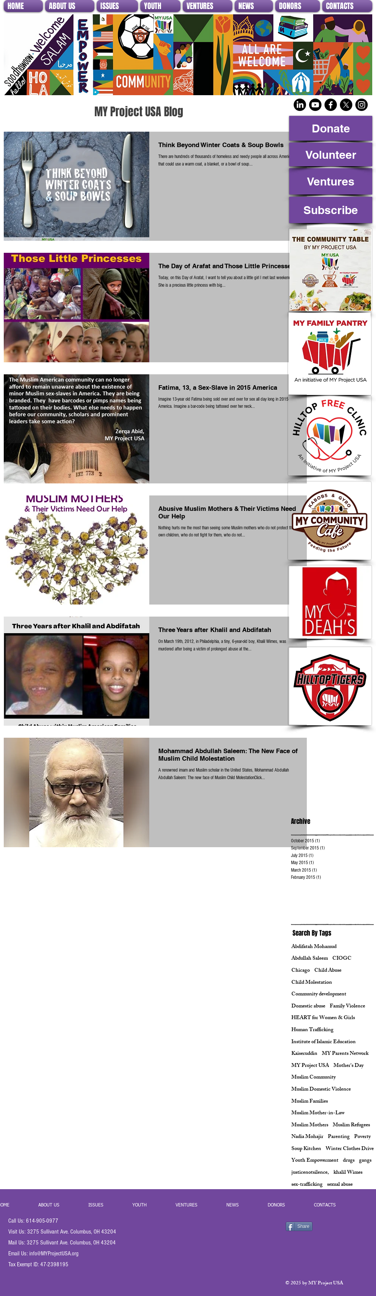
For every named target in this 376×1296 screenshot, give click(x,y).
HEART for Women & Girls (323, 1018)
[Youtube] (315, 105)
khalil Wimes (348, 1173)
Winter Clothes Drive (350, 1149)
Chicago (300, 971)
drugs (349, 1161)
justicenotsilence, (310, 1173)
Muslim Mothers (309, 1125)
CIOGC (342, 959)
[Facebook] (330, 105)
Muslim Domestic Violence (321, 1090)
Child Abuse (327, 971)
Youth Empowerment (314, 1161)
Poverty (362, 1137)
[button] (70, 6)
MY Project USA (310, 1066)
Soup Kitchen (306, 1149)
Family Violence (347, 1006)
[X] (346, 105)
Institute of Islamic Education (323, 1042)
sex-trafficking (307, 1185)
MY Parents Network (345, 1054)
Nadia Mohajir (307, 1137)
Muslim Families (309, 1102)
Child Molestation (311, 983)
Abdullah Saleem (309, 959)
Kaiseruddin (304, 1054)
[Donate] (330, 128)
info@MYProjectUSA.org (54, 1253)
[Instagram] (361, 105)
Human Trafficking (312, 1030)
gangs (365, 1161)
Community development (318, 994)
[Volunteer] (330, 154)
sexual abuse (340, 1185)
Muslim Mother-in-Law (317, 1113)
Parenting (339, 1137)
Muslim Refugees (351, 1125)
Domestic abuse (308, 1006)
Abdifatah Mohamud (314, 947)
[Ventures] (330, 181)
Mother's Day (349, 1066)
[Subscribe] (330, 210)
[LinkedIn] (300, 105)
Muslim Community (313, 1078)
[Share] (299, 1226)
